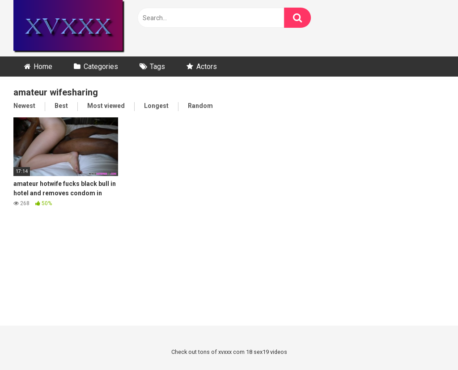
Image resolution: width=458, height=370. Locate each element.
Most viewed (106, 105)
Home (43, 66)
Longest (156, 105)
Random (200, 105)
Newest (24, 105)
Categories (101, 66)
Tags (157, 66)
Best (61, 105)
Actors (206, 66)
